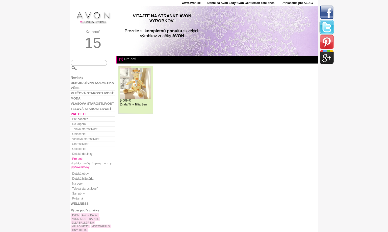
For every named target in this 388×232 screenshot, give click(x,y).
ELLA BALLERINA (83, 222)
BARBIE (94, 218)
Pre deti (77, 159)
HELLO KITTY (80, 226)
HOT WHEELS (101, 226)
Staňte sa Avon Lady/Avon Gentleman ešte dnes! (241, 3)
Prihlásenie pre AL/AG (297, 3)
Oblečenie (79, 134)
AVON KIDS (79, 218)
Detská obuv (80, 173)
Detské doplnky (82, 154)
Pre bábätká (80, 119)
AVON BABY (90, 215)
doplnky (76, 163)
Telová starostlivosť (85, 129)
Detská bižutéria (83, 178)
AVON (75, 215)
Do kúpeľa (79, 124)
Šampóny (78, 193)
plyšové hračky (81, 167)
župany (96, 163)
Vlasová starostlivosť (86, 139)
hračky (86, 163)
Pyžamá (77, 198)
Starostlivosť (80, 144)
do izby (107, 163)
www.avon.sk (191, 3)
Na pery (77, 183)
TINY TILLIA (79, 230)
